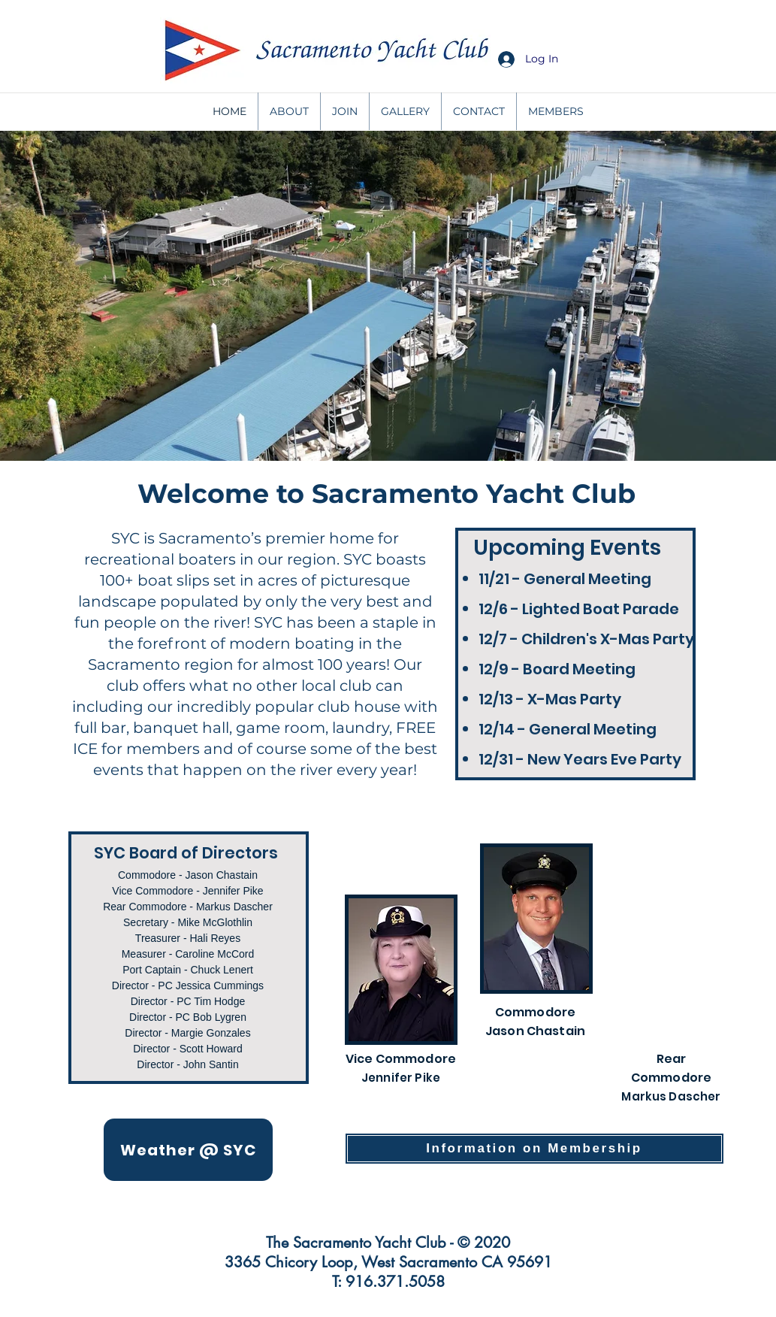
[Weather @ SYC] (188, 1150)
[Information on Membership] (534, 1148)
